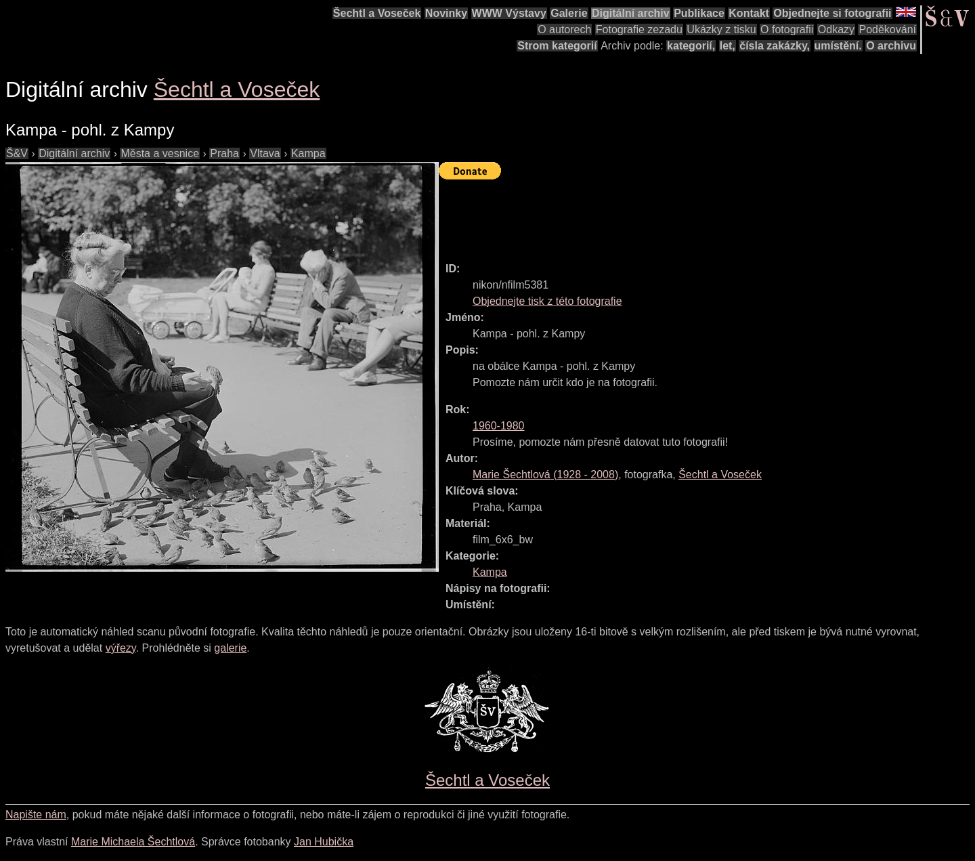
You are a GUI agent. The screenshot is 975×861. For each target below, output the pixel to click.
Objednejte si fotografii (832, 13)
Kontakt (749, 13)
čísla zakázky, (774, 45)
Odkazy (836, 29)
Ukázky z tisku (721, 29)
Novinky (446, 13)
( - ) (545, 474)
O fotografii (786, 29)
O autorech (564, 29)
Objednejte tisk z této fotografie (547, 301)
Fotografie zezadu (639, 29)
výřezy (121, 648)
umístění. (838, 45)
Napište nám (35, 814)
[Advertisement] (685, 214)
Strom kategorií (557, 45)
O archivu (891, 45)
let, (727, 45)
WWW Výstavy (509, 13)
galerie (230, 648)
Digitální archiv (631, 13)
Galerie (568, 13)
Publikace (699, 13)
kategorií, (691, 45)
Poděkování (887, 29)
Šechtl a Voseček (377, 13)
